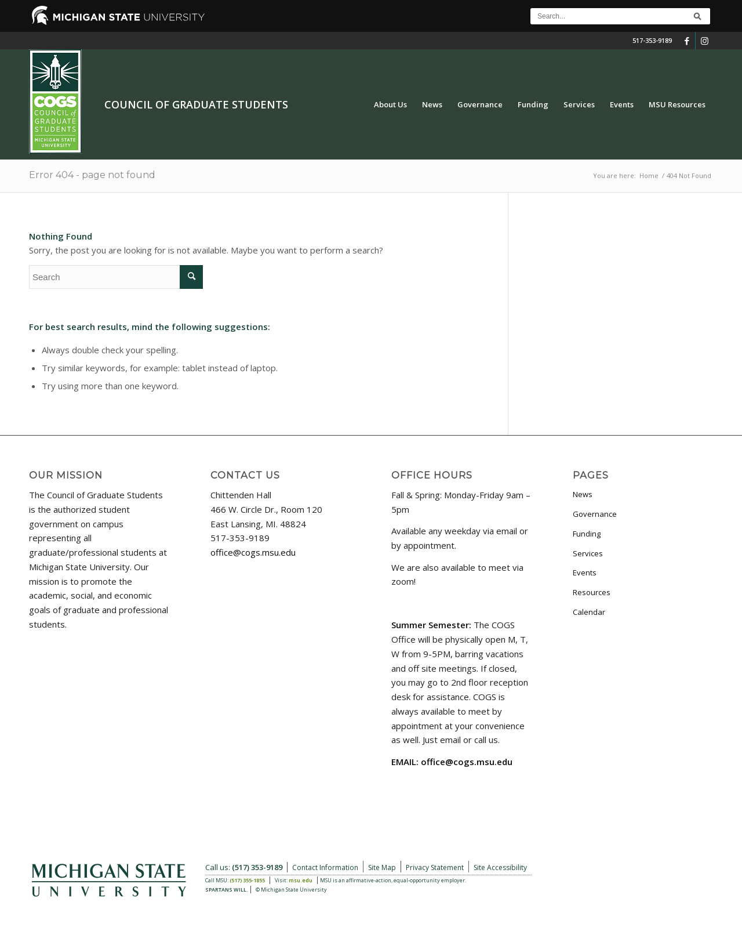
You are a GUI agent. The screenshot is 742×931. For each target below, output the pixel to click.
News (582, 494)
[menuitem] (390, 104)
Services (588, 553)
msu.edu (300, 880)
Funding (587, 533)
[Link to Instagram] (704, 40)
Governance (595, 514)
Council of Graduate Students (196, 104)
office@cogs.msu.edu (253, 552)
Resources (591, 592)
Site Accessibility (500, 867)
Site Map (382, 867)
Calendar (589, 612)
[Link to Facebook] (686, 40)
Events (584, 572)
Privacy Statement (435, 867)
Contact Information (325, 867)
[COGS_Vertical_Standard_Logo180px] (55, 104)
